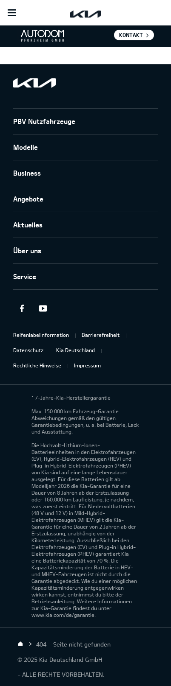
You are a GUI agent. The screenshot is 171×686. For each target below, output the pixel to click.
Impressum (87, 365)
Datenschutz (28, 350)
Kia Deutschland (75, 350)
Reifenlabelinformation (41, 335)
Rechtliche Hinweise (37, 365)
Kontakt (131, 35)
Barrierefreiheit (101, 335)
